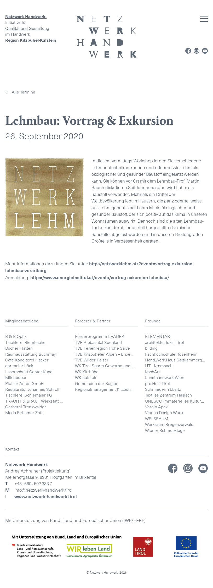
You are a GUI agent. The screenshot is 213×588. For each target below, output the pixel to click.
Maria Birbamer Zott (24, 412)
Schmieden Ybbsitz (163, 389)
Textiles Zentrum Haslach (168, 395)
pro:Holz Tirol (157, 383)
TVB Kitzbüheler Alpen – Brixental (106, 354)
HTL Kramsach (158, 365)
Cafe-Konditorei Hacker (27, 360)
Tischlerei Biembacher (26, 342)
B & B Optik (16, 336)
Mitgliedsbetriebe (21, 320)
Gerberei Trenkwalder (25, 406)
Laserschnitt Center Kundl (29, 371)
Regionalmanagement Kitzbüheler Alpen (106, 389)
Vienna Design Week (164, 412)
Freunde (153, 320)
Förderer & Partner (93, 320)
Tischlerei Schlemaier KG (28, 395)
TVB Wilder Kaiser (91, 360)
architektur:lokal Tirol (164, 342)
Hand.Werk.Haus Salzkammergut (175, 360)
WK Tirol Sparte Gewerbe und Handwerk (106, 365)
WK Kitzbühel (87, 371)
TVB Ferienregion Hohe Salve (102, 348)
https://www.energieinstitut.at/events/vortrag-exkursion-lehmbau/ (99, 278)
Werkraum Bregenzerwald (169, 424)
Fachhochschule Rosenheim (171, 354)
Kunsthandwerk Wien (164, 377)
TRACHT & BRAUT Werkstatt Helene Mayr (36, 401)
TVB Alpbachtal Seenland (98, 342)
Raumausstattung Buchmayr (31, 354)
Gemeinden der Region (96, 383)
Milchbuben (16, 377)
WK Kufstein (86, 377)
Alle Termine (23, 92)
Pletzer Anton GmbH (24, 383)
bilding (151, 348)
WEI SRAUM (156, 418)
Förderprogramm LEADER (99, 336)
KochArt (152, 371)
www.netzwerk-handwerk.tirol (45, 497)
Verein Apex (156, 406)
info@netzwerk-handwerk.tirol (43, 490)
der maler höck (19, 365)
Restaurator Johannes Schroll (32, 389)
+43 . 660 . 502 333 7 (33, 484)
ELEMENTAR (157, 336)
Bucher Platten (19, 348)
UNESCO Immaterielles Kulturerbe (176, 401)
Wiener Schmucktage (165, 430)
